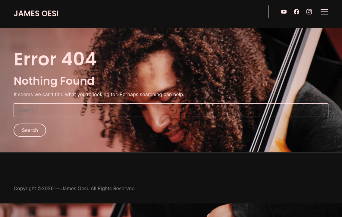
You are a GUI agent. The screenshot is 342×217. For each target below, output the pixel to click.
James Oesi (36, 13)
